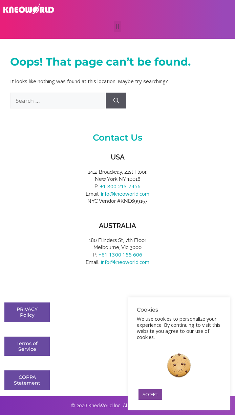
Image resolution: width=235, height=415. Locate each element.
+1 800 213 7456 (120, 186)
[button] (117, 26)
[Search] (116, 101)
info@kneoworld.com (125, 193)
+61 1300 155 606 (120, 254)
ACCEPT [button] (150, 394)
